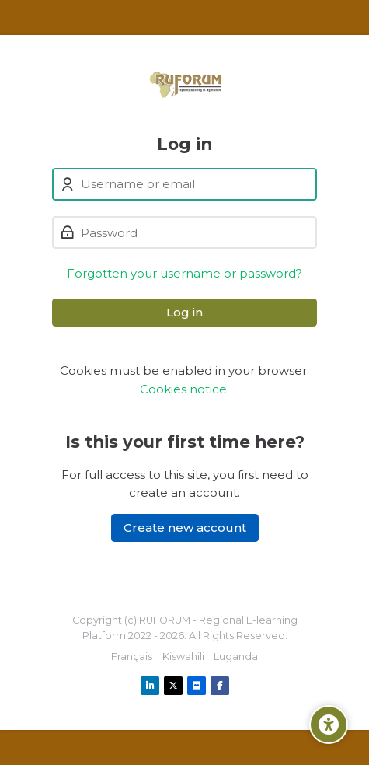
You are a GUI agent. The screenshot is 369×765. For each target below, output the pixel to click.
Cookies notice (183, 389)
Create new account (185, 527)
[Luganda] (236, 657)
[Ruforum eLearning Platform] (184, 85)
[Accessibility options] (328, 724)
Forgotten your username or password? (184, 273)
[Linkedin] (150, 685)
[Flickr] (196, 685)
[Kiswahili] (183, 657)
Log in (184, 312)
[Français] (131, 657)
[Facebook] (220, 685)
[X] (173, 685)
